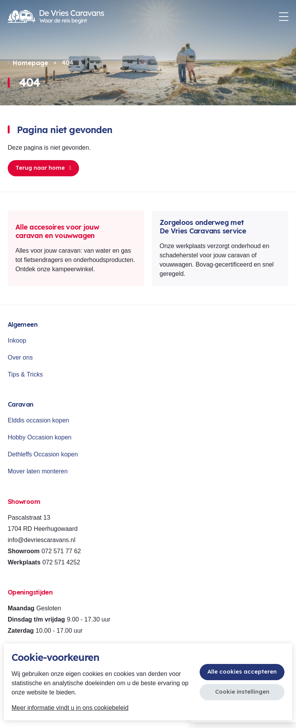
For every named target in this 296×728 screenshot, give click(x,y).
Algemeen (22, 324)
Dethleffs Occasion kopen (43, 454)
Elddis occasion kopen (38, 420)
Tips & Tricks (25, 374)
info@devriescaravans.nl (41, 540)
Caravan (21, 404)
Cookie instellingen (242, 691)
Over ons (20, 357)
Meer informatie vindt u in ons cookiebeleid (70, 707)
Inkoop (17, 340)
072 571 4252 (61, 562)
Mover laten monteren (38, 471)
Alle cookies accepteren (242, 671)
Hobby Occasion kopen (39, 437)
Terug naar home (43, 167)
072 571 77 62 (61, 551)
